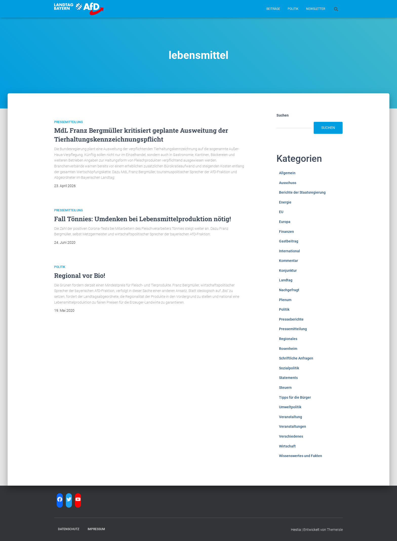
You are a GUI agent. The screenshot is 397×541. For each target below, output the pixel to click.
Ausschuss (287, 183)
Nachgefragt (289, 290)
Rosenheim (288, 349)
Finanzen (286, 232)
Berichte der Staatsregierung (302, 192)
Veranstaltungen (292, 426)
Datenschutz (68, 529)
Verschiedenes (291, 436)
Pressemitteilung (68, 122)
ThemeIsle (335, 530)
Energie (285, 202)
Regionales (288, 339)
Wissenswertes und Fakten (300, 456)
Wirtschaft (287, 446)
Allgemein (287, 173)
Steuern (285, 388)
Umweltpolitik (290, 407)
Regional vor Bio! (79, 275)
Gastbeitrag (288, 241)
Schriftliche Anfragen (296, 358)
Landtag (285, 280)
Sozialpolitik (289, 368)
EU (281, 212)
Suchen (282, 115)
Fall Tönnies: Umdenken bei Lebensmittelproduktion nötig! (142, 219)
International (289, 251)
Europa (284, 222)
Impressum (96, 529)
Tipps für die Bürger (295, 397)
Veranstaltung (290, 417)
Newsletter (315, 9)
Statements (288, 378)
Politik (293, 9)
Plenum (285, 300)
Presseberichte (291, 319)
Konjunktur (288, 270)
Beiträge (273, 9)
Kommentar (288, 261)
